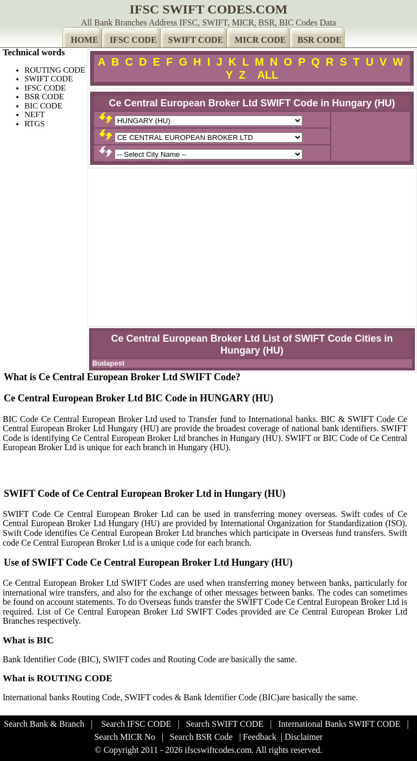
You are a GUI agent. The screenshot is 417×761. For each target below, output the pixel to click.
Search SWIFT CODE (225, 723)
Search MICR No (124, 736)
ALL (268, 75)
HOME (84, 39)
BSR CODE (320, 39)
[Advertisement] (252, 247)
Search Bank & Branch (44, 723)
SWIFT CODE (196, 39)
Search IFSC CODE (136, 723)
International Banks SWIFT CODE (340, 723)
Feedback (259, 736)
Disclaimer (304, 736)
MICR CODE (260, 39)
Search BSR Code (201, 736)
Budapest (108, 363)
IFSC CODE (133, 39)
